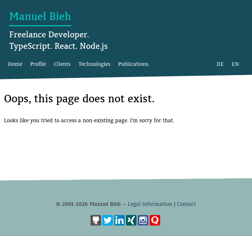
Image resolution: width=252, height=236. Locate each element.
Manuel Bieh (40, 16)
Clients (62, 64)
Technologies (94, 64)
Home (15, 64)
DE (220, 64)
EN (235, 64)
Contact (186, 204)
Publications (133, 64)
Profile (38, 64)
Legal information (150, 204)
